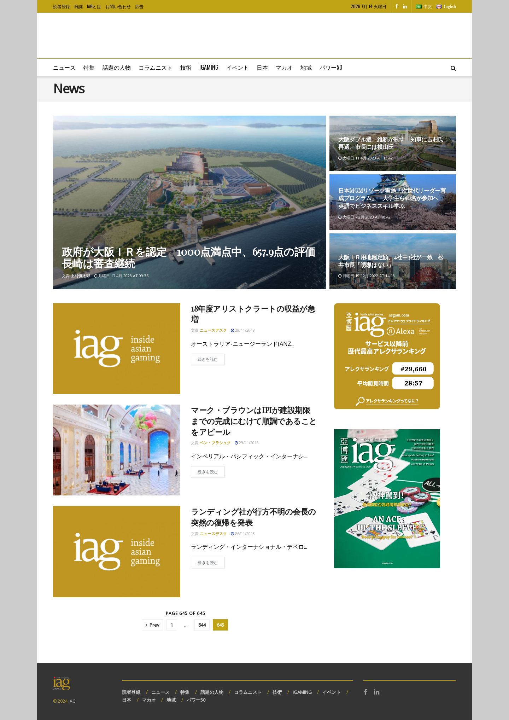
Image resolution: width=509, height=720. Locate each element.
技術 (186, 67)
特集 (89, 67)
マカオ (284, 67)
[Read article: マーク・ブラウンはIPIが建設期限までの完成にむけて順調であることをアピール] (116, 450)
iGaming (208, 67)
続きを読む (211, 359)
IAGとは (94, 6)
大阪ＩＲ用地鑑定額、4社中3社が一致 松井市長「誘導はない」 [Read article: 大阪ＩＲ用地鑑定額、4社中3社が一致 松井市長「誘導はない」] (391, 260)
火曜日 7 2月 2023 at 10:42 (364, 217)
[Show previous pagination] (152, 625)
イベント (237, 67)
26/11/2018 (243, 533)
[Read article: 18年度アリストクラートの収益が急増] (116, 348)
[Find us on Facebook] (396, 6)
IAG (72, 701)
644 (202, 625)
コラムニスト (155, 67)
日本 (262, 67)
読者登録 (61, 6)
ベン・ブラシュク (215, 442)
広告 (139, 6)
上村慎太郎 (80, 275)
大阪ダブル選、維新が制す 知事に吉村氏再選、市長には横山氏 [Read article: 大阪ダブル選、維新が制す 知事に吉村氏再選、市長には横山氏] (391, 143)
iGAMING (302, 692)
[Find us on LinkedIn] (405, 6)
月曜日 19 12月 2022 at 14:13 (366, 275)
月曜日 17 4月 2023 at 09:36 (121, 275)
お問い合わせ (118, 6)
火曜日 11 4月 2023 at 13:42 (365, 158)
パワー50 (331, 67)
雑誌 (78, 6)
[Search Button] (453, 67)
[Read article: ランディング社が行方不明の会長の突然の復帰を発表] (116, 551)
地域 (306, 67)
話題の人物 (117, 67)
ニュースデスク (213, 330)
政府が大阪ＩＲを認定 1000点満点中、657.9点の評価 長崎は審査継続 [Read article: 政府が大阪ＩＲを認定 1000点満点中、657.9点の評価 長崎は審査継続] (194, 257)
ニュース (64, 67)
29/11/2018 (243, 330)
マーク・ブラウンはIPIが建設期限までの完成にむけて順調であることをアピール (254, 421)
